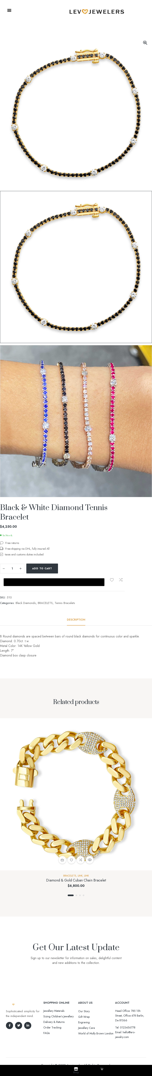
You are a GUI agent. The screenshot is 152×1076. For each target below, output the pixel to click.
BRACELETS (45, 590)
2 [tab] (76, 882)
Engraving (84, 1010)
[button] (9, 10)
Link (80, 863)
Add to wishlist (64, 568)
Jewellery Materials (53, 998)
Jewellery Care (86, 1015)
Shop (76, 1072)
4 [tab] (83, 882)
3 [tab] (80, 882)
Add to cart (42, 568)
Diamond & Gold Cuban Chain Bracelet (76, 867)
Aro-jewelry (74, 1052)
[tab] (76, 607)
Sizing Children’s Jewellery (58, 1004)
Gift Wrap (84, 1004)
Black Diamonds (26, 590)
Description (76, 607)
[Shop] (76, 1069)
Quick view (90, 847)
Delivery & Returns (54, 1009)
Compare (73, 568)
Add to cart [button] (62, 847)
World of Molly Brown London (95, 1021)
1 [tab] (71, 882)
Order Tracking (52, 1015)
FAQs (46, 1020)
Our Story (84, 999)
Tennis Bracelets (65, 590)
